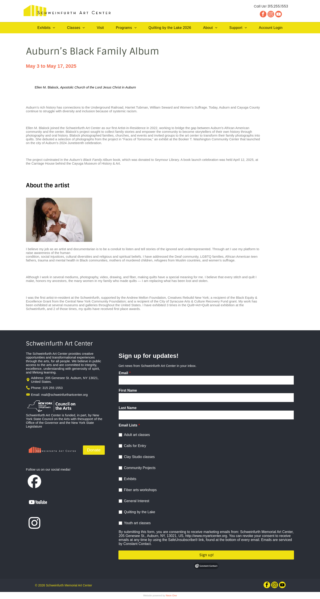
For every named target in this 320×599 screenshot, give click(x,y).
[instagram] (271, 15)
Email (123, 373)
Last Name (128, 408)
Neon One (171, 595)
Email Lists (128, 425)
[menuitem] (46, 28)
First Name (128, 390)
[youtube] (278, 15)
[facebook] (263, 15)
